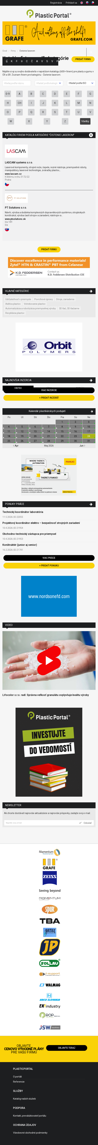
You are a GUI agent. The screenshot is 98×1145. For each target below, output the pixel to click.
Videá (52, 61)
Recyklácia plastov (14, 313)
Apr (15, 445)
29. (62, 441)
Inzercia (22, 61)
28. (48, 441)
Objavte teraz (66, 1048)
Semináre (47, 61)
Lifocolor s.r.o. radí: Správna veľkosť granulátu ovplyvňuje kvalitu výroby (45, 695)
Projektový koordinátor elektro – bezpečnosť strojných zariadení (41, 522)
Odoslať (85, 823)
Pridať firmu (83, 59)
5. (22, 426)
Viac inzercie (49, 390)
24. (88, 436)
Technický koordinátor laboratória (22, 512)
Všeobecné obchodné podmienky (30, 1132)
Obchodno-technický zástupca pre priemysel (29, 533)
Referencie (19, 1081)
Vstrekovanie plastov (34, 304)
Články (32, 61)
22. (62, 436)
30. (75, 441)
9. (76, 426)
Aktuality (37, 61)
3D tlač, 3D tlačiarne (69, 308)
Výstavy (42, 61)
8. (62, 426)
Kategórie (12, 61)
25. (9, 441)
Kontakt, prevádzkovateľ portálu (29, 1115)
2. (76, 422)
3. (89, 422)
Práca (57, 61)
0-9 (8, 93)
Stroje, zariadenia (65, 299)
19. (22, 436)
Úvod (4, 51)
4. (9, 426)
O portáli (17, 1076)
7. (49, 426)
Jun (82, 445)
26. (22, 441)
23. (75, 436)
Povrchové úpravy (43, 299)
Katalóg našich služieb (24, 1098)
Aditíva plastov (13, 304)
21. (48, 436)
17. (88, 431)
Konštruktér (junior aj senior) (19, 544)
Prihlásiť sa (71, 2)
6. (35, 426)
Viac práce (49, 558)
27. (35, 441)
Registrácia (56, 2)
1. (62, 422)
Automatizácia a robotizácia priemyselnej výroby (30, 308)
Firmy (17, 61)
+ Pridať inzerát (49, 397)
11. (9, 431)
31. (88, 441)
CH (19, 103)
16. (75, 431)
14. (48, 431)
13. (35, 431)
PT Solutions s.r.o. (16, 207)
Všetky (85, 121)
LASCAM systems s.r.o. (19, 162)
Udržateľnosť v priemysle (18, 299)
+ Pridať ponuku (49, 565)
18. (9, 436)
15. (62, 431)
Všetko (18, 388)
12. (22, 431)
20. (35, 436)
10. (88, 426)
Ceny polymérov (27, 61)
